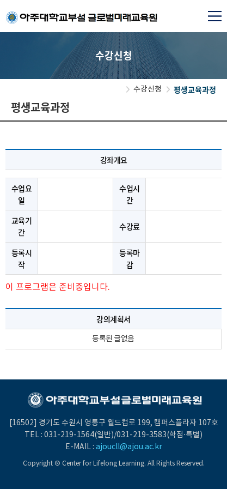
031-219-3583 (141, 435)
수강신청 (147, 89)
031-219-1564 (69, 435)
